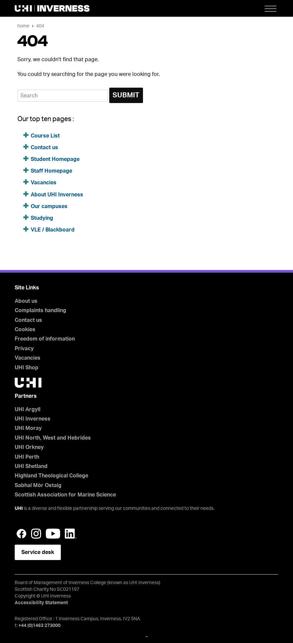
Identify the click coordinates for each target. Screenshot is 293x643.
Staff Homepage (51, 171)
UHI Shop (26, 367)
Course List (45, 136)
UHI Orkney (29, 447)
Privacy (24, 348)
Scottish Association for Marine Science (65, 494)
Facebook (21, 534)
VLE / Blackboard (53, 230)
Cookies (25, 329)
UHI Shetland (31, 466)
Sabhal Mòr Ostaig (38, 485)
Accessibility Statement (41, 603)
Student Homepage (55, 159)
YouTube (53, 534)
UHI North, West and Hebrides (53, 438)
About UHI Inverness (57, 194)
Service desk (37, 552)
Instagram (36, 534)
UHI (19, 508)
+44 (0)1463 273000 (39, 625)
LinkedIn (71, 534)
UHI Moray (28, 428)
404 (40, 25)
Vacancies (43, 182)
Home (23, 25)
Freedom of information (45, 339)
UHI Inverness (32, 419)
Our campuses (49, 206)
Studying (42, 218)
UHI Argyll (27, 409)
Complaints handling (40, 310)
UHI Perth (27, 457)
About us (26, 301)
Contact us (44, 147)
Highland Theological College (51, 475)
